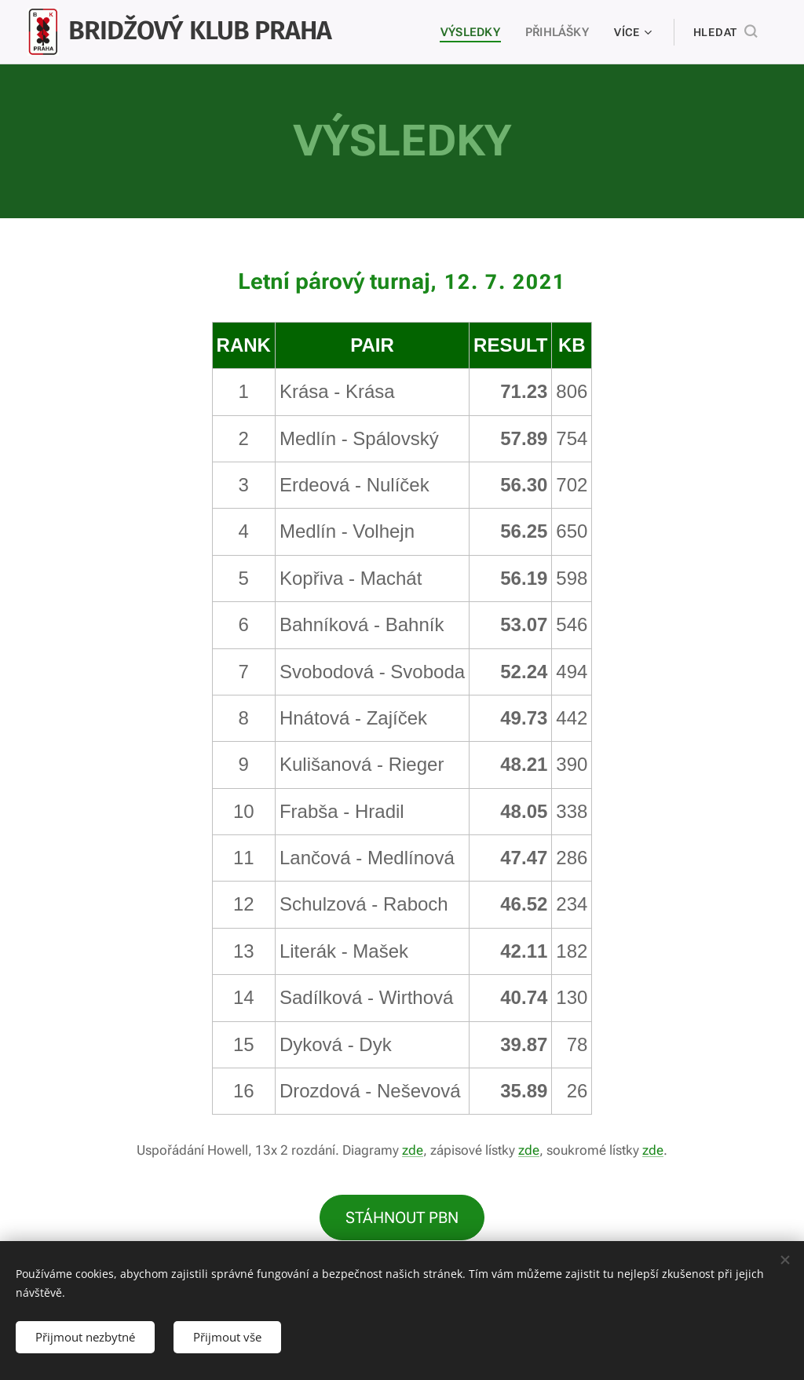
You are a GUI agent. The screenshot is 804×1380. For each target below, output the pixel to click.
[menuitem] (473, 32)
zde (412, 1150)
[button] (725, 32)
